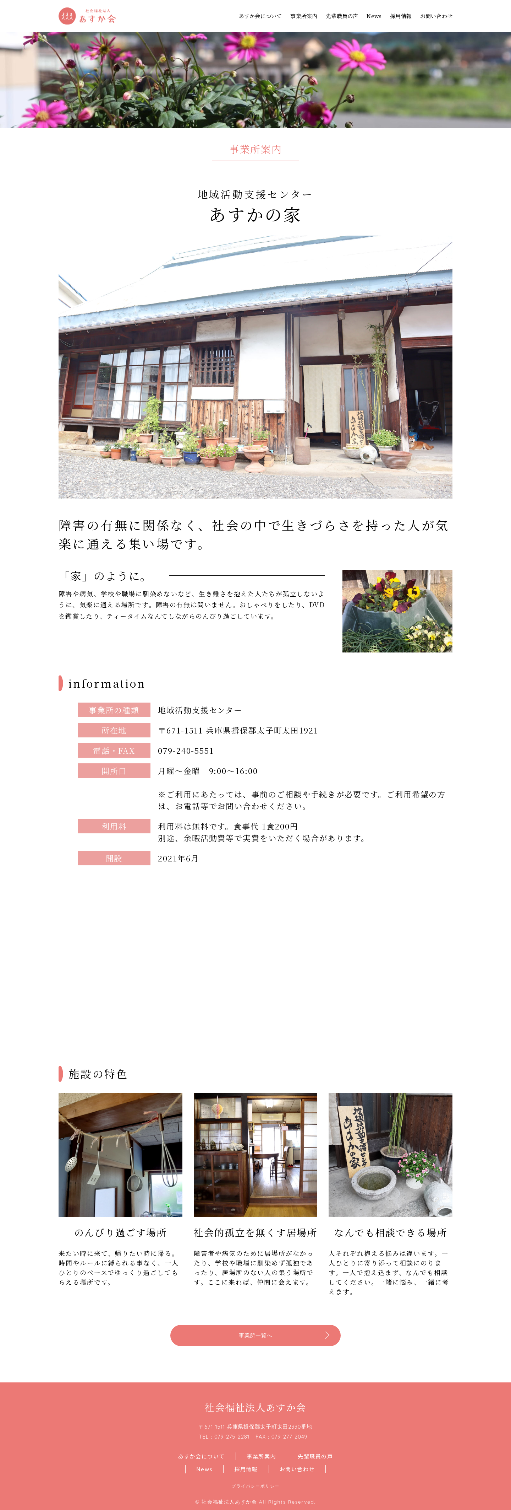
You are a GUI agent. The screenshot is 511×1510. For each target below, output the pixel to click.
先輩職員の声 (342, 16)
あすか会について (260, 16)
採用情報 (401, 16)
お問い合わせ (436, 16)
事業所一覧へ (256, 1335)
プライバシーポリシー (255, 1486)
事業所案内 (303, 16)
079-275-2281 (231, 1436)
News (374, 16)
